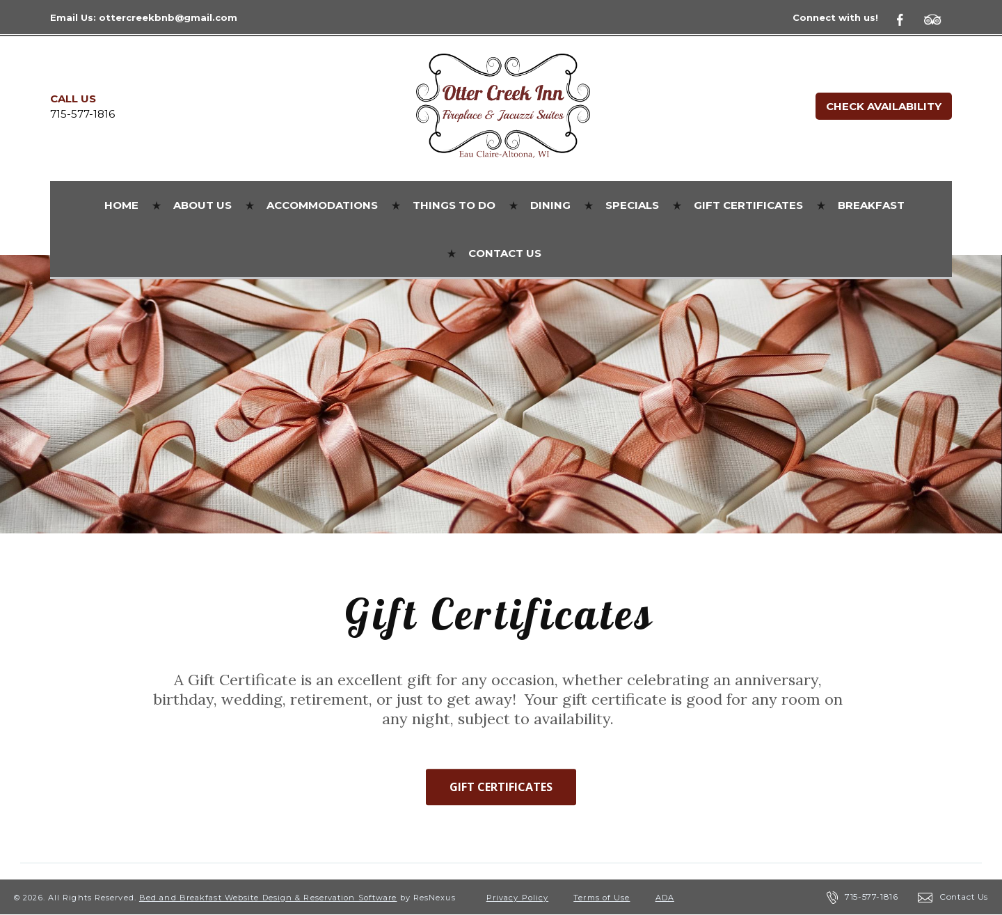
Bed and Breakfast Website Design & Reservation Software (268, 897)
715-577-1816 (82, 113)
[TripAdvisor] (938, 17)
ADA (664, 897)
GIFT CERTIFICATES (501, 787)
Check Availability (883, 106)
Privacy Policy (517, 897)
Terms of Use (601, 897)
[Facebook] (908, 17)
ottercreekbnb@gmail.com (168, 17)
